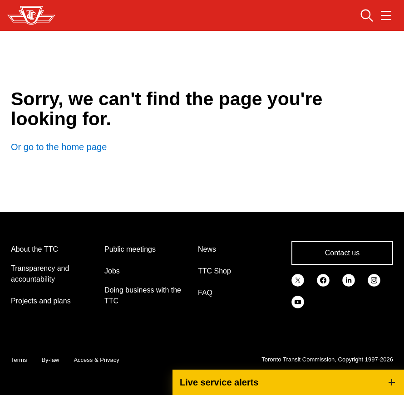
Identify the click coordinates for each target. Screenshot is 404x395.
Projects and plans (41, 301)
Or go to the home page (59, 147)
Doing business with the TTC (142, 295)
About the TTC (34, 249)
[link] (297, 279)
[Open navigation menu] (386, 15)
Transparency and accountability (40, 273)
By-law (50, 359)
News (207, 249)
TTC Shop (214, 271)
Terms (19, 359)
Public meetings (130, 249)
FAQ (205, 293)
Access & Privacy (96, 359)
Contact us (342, 253)
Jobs (112, 271)
